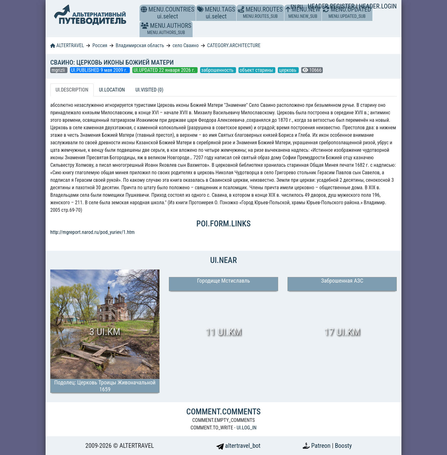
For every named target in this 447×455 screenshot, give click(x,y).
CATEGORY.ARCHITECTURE (233, 45)
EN (294, 7)
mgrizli (59, 70)
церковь (288, 70)
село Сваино (186, 45)
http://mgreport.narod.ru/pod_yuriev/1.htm (92, 232)
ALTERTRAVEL (67, 45)
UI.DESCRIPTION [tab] (72, 90)
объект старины (257, 70)
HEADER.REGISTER (332, 6)
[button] (145, 25)
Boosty (343, 445)
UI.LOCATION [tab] (112, 90)
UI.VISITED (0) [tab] (149, 90)
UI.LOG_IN (247, 428)
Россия (99, 45)
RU (299, 7)
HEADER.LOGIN (378, 6)
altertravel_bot (238, 445)
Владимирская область (139, 45)
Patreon (321, 445)
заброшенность (218, 70)
